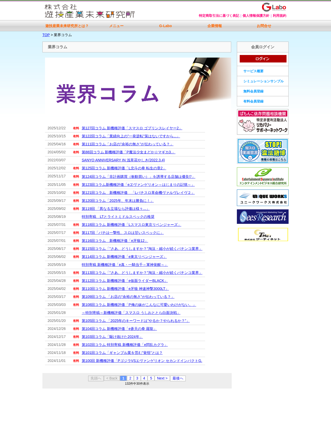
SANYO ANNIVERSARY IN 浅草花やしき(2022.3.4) (123, 160)
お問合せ (264, 26)
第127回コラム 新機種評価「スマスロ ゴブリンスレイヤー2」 (132, 128)
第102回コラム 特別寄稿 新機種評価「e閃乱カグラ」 (125, 345)
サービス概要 (253, 71)
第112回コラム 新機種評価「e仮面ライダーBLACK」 (125, 281)
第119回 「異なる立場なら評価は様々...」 (116, 209)
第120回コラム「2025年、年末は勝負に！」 (118, 201)
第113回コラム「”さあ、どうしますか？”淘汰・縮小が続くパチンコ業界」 (142, 273)
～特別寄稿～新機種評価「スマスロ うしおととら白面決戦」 (131, 313)
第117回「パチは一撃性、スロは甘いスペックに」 (123, 233)
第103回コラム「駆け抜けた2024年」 (112, 337)
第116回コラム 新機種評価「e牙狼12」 (115, 241)
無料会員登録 (253, 91)
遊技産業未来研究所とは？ (67, 26)
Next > (162, 378)
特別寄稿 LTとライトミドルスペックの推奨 (118, 217)
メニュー (116, 26)
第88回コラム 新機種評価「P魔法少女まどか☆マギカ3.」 (128, 152)
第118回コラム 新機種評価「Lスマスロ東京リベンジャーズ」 (131, 225)
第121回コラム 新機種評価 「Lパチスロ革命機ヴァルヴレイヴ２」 (138, 193)
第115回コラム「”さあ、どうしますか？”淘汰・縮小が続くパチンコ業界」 (142, 249)
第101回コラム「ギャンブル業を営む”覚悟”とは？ (122, 353)
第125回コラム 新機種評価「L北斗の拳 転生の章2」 (124, 168)
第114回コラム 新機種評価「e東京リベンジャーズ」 (124, 257)
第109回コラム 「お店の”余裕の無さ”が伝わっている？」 (128, 297)
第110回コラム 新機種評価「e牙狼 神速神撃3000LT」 (125, 289)
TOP (46, 35)
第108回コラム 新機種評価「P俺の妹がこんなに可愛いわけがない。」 (139, 305)
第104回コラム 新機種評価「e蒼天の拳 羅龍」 (119, 329)
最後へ (177, 378)
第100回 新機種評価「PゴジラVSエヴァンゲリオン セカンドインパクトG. (142, 361)
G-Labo (165, 26)
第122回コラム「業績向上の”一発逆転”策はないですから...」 (131, 136)
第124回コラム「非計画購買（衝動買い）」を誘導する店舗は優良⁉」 (138, 177)
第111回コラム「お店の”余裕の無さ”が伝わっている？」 (128, 144)
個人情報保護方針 (256, 16)
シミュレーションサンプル (263, 81)
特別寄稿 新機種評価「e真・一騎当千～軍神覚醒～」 (125, 265)
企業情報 (214, 26)
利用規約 (279, 16)
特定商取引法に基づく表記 (219, 16)
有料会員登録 (253, 101)
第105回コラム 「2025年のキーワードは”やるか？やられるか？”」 (136, 321)
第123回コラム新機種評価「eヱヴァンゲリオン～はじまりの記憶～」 (138, 185)
